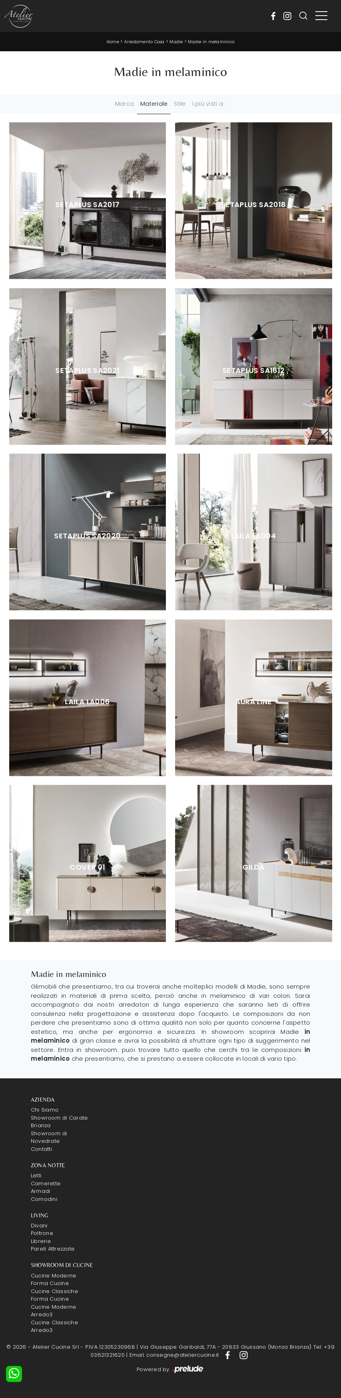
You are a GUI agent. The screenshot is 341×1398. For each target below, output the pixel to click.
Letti (36, 1175)
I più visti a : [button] (209, 104)
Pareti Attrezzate (53, 1249)
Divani (39, 1225)
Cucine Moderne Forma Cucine (54, 1279)
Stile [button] (180, 104)
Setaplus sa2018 (253, 204)
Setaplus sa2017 (87, 204)
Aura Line (253, 701)
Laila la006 (87, 701)
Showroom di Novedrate (49, 1137)
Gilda (253, 867)
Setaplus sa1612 (253, 370)
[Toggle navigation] (321, 16)
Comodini (44, 1199)
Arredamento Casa (144, 42)
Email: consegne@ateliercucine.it (174, 1355)
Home (113, 42)
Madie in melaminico (211, 42)
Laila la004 (253, 536)
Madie (176, 42)
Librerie (41, 1241)
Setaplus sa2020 (87, 536)
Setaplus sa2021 (87, 370)
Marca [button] (124, 104)
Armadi (40, 1191)
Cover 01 (87, 867)
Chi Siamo (45, 1110)
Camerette (46, 1183)
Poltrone (42, 1233)
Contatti (41, 1149)
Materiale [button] (153, 104)
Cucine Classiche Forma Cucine (54, 1295)
